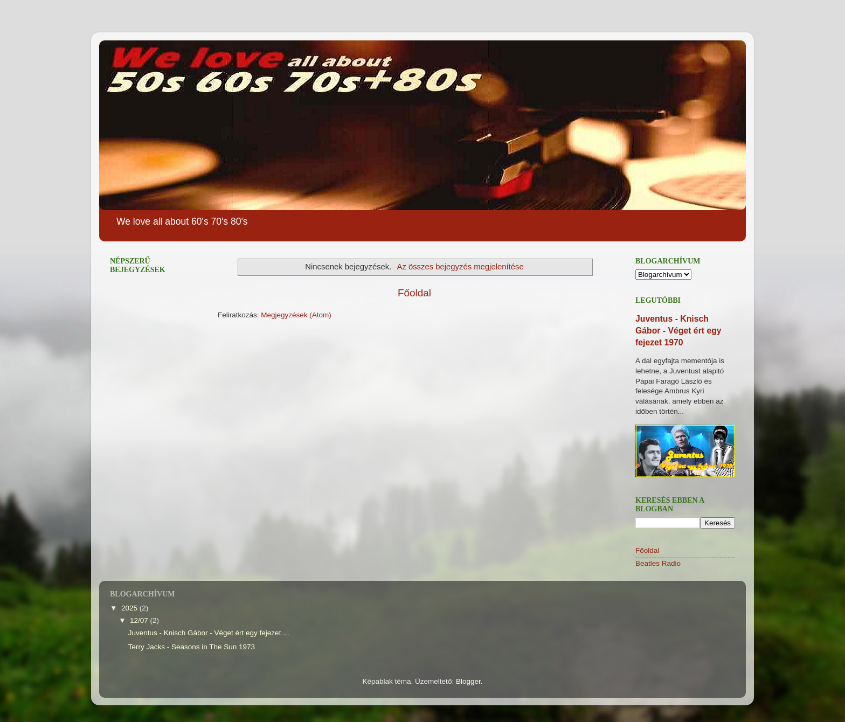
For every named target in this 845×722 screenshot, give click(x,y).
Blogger (468, 681)
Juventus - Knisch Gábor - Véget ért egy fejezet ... (208, 633)
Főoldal (414, 292)
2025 (130, 608)
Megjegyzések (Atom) (296, 315)
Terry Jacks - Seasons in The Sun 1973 (191, 647)
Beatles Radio (658, 563)
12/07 (140, 620)
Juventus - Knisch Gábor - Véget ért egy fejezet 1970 (678, 330)
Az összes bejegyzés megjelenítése (460, 266)
